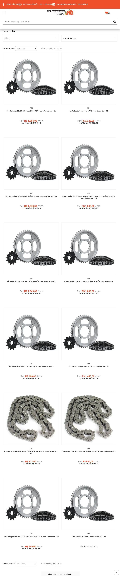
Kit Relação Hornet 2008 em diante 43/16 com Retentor (88, 281)
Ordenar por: (9, 48)
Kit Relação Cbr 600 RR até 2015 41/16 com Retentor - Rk (31, 281)
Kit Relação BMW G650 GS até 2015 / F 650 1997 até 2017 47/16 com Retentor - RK (88, 197)
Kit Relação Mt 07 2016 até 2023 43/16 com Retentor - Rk (31, 111)
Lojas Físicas (12, 4)
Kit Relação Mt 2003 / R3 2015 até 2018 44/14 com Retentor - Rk (31, 537)
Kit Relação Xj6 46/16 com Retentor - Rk (88, 537)
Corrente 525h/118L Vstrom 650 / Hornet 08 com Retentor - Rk (89, 452)
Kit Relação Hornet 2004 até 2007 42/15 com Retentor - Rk (31, 196)
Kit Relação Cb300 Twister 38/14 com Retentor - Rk (31, 367)
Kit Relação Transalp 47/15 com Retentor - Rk (88, 111)
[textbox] (60, 21)
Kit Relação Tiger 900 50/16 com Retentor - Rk (89, 367)
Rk (13, 31)
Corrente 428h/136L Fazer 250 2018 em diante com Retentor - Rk (31, 453)
